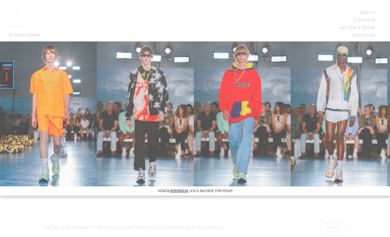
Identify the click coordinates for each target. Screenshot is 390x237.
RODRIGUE (179, 190)
